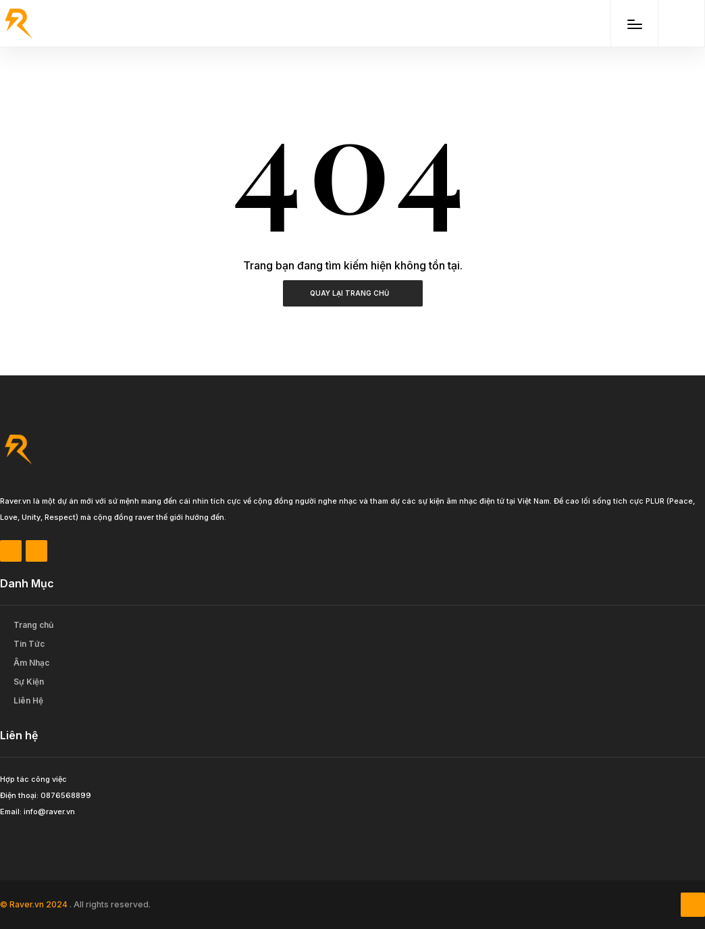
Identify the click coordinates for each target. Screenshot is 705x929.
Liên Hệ (28, 700)
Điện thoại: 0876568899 (45, 795)
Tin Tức (29, 644)
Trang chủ (33, 625)
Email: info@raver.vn (37, 811)
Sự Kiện (29, 681)
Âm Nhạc (31, 663)
